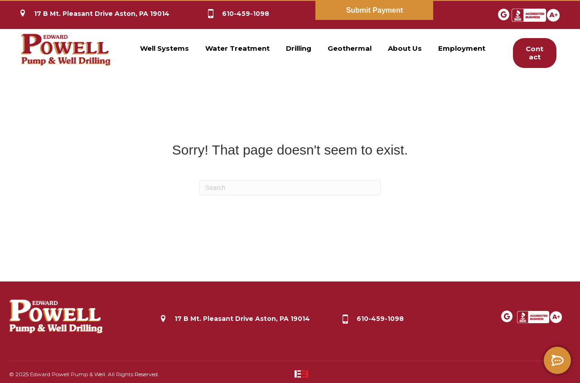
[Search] (290, 187)
